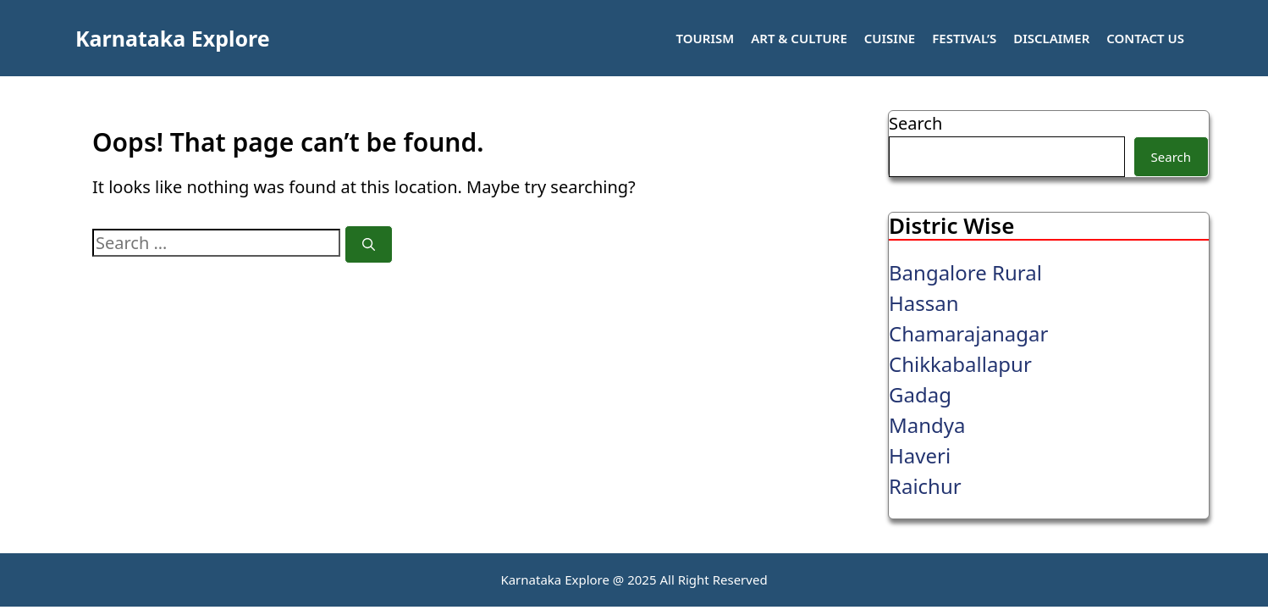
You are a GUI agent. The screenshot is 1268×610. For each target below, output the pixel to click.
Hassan (924, 303)
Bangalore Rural (965, 272)
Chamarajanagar (968, 333)
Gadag (920, 394)
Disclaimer (1051, 38)
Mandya (927, 425)
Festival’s (964, 38)
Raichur (925, 486)
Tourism (705, 38)
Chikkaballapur (960, 364)
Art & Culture (799, 38)
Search (915, 123)
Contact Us (1145, 38)
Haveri (920, 455)
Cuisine (889, 38)
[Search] (369, 244)
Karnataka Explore (172, 38)
